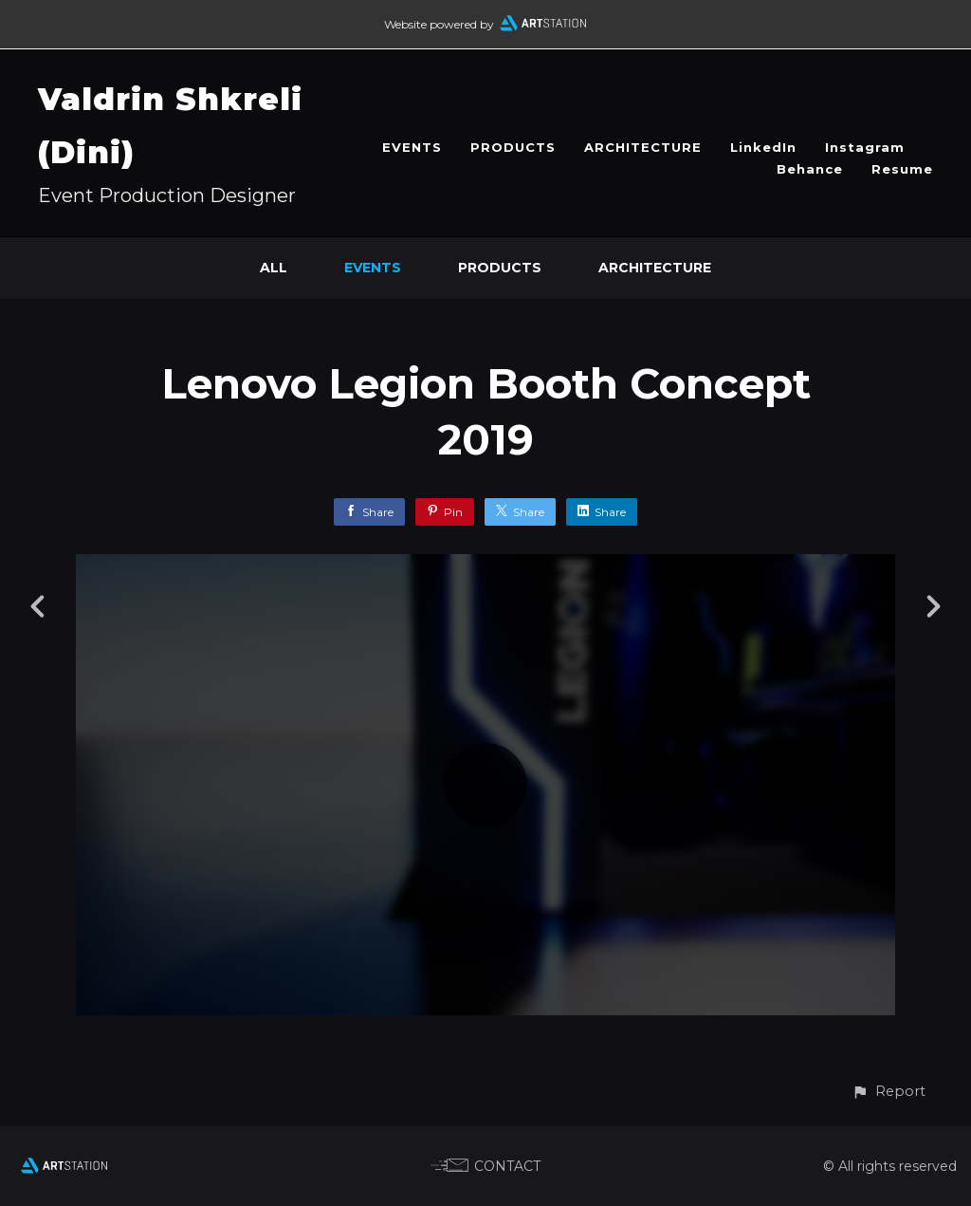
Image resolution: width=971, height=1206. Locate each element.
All (273, 267)
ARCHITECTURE (643, 147)
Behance (810, 168)
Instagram (865, 147)
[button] (888, 1091)
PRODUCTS (513, 147)
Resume (902, 168)
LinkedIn (763, 147)
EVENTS (412, 147)
